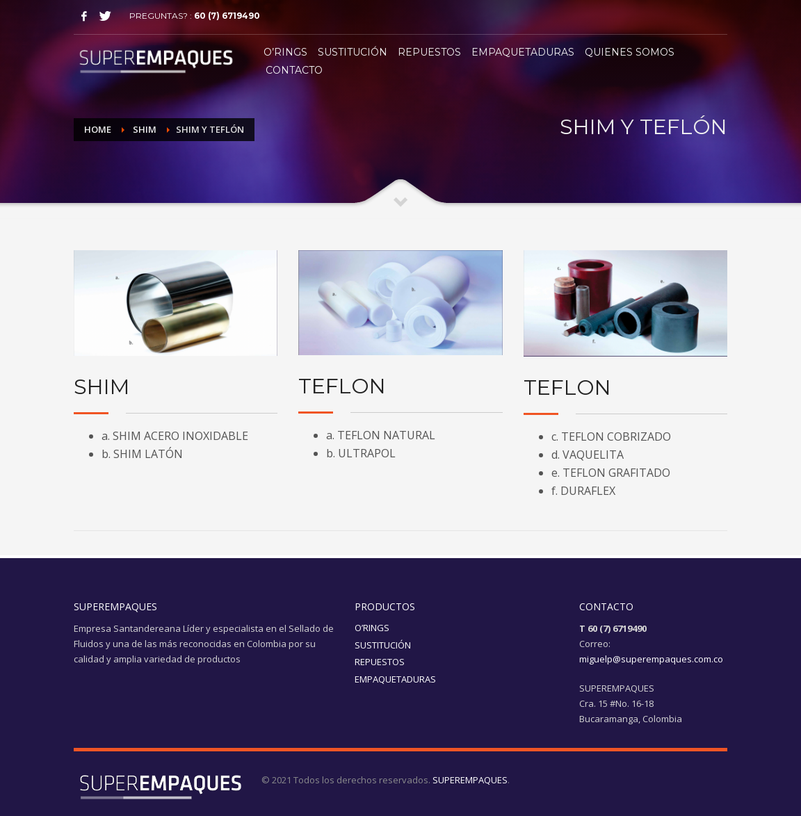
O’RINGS (372, 627)
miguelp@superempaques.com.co (651, 659)
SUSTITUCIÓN (383, 645)
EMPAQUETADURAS (395, 679)
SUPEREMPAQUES (470, 780)
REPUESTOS (380, 661)
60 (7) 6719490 (227, 15)
